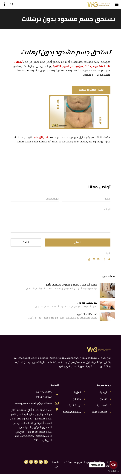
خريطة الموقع (74, 405)
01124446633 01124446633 (44, 394)
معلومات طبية (99, 412)
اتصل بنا (77, 392)
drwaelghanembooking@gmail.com (33, 403)
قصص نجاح (101, 405)
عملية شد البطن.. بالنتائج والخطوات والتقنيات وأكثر (71, 284)
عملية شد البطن (92, 70)
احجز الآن (77, 399)
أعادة (26, 242)
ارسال (77, 242)
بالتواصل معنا (25, 137)
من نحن (103, 399)
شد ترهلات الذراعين (87, 303)
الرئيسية (103, 392)
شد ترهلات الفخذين (87, 314)
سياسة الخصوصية (72, 412)
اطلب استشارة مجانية (91, 89)
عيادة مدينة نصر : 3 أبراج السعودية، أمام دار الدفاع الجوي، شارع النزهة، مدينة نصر (31, 411)
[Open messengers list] (113, 465)
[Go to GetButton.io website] (113, 471)
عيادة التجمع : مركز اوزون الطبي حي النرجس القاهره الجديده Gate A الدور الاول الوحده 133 (33, 436)
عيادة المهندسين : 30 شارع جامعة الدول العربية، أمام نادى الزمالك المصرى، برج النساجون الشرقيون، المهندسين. (31, 423)
